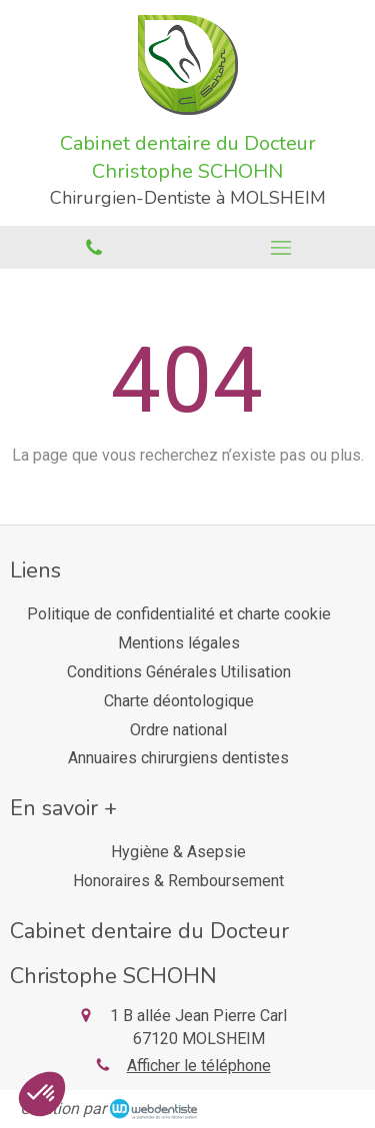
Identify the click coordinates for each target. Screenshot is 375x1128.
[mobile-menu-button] (282, 248)
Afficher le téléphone (199, 1065)
